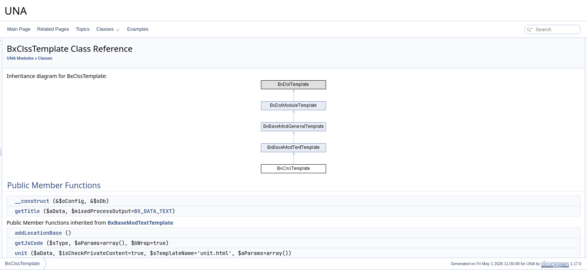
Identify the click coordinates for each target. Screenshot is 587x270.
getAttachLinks (524, 141)
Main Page (18, 29)
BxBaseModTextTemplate (234, 222)
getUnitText (521, 248)
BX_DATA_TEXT (247, 211)
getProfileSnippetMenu (532, 174)
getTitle (120, 211)
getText (517, 215)
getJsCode (122, 243)
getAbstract (521, 207)
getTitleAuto (521, 198)
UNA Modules (113, 58)
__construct (125, 201)
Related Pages (53, 29)
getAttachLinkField (528, 124)
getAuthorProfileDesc (531, 165)
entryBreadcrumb (527, 108)
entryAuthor (521, 99)
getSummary (522, 223)
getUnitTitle (521, 240)
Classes (107, 29)
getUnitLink (521, 231)
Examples (138, 29)
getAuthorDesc (524, 157)
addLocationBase (131, 233)
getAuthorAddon (526, 182)
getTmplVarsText (526, 149)
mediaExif (519, 190)
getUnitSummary (526, 256)
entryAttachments (527, 91)
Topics (82, 29)
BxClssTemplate (22, 263)
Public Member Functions (529, 42)
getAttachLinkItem (527, 132)
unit (114, 253)
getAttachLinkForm (528, 116)
